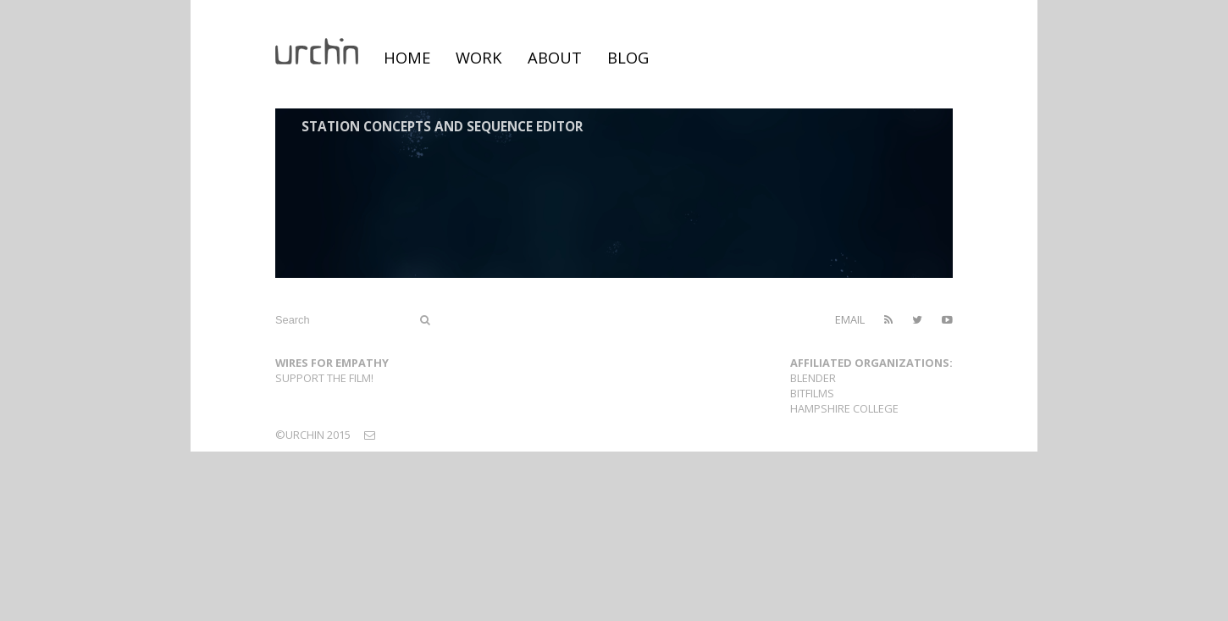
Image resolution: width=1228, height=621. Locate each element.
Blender (813, 377)
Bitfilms (812, 393)
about (555, 57)
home (407, 57)
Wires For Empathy (332, 362)
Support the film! (324, 377)
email (850, 319)
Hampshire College (844, 408)
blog (628, 57)
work (479, 57)
